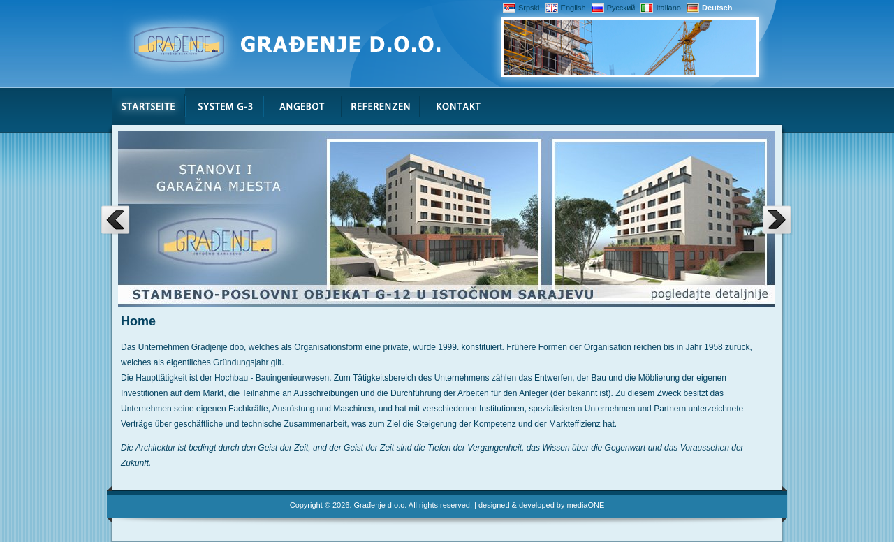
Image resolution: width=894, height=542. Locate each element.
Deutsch (709, 7)
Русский (614, 7)
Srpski (521, 7)
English (565, 7)
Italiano (660, 7)
